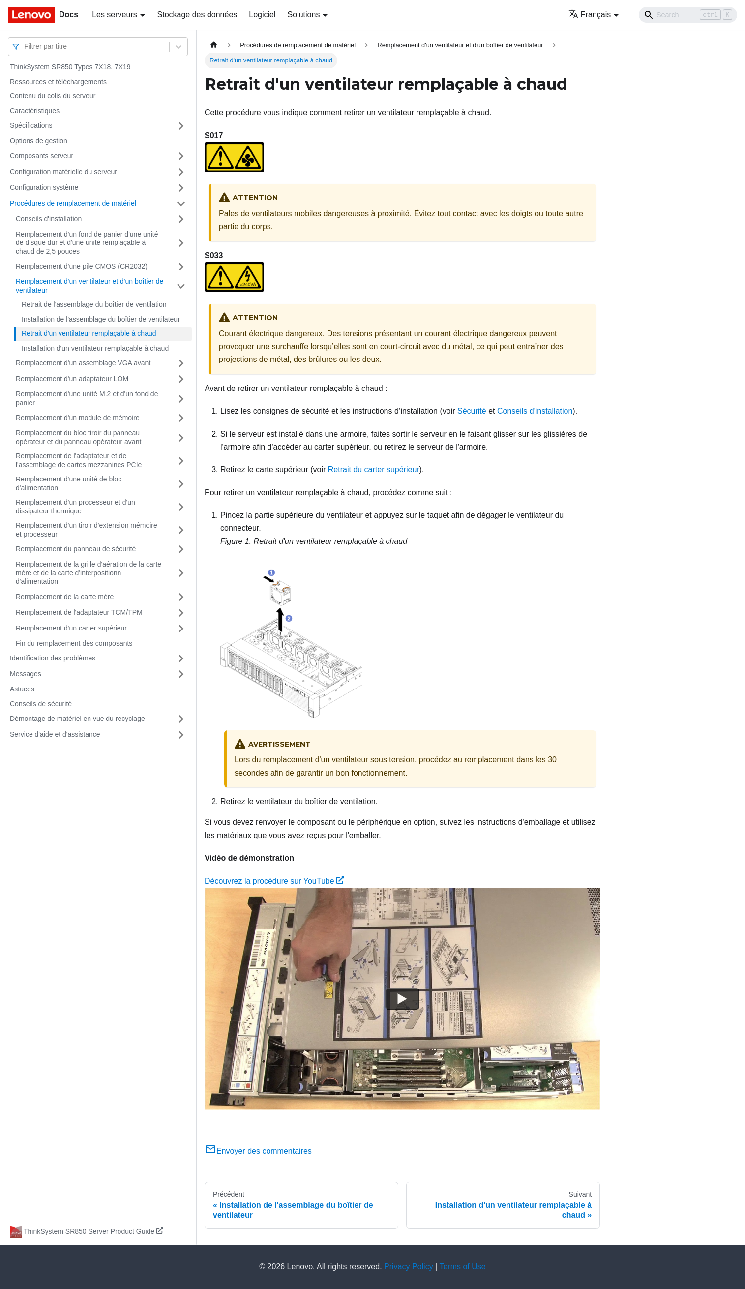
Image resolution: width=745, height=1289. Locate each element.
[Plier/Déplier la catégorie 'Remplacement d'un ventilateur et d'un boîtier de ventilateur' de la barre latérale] (181, 286)
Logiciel (262, 14)
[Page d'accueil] (214, 45)
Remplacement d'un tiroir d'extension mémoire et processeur (86, 529)
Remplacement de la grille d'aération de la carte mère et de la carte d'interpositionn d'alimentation (88, 572)
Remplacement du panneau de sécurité (76, 549)
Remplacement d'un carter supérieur (71, 628)
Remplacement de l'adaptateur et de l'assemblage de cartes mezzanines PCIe (79, 460)
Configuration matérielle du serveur (63, 172)
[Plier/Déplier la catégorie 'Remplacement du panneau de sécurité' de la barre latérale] (181, 549)
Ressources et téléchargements (58, 82)
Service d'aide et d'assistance (55, 734)
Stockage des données (197, 14)
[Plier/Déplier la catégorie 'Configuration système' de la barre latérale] (181, 188)
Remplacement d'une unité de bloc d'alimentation (68, 483)
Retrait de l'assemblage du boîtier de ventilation (94, 304)
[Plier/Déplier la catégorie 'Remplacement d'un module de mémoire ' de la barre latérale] (181, 418)
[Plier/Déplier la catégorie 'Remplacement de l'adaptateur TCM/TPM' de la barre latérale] (181, 613)
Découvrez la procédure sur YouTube (274, 881)
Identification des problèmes (52, 658)
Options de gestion (38, 141)
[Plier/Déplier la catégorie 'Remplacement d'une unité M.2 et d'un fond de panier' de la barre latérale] (181, 398)
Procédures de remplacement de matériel (73, 203)
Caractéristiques (35, 111)
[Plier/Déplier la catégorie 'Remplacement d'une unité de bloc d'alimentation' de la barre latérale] (181, 483)
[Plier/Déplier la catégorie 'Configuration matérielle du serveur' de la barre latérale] (181, 172)
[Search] (688, 15)
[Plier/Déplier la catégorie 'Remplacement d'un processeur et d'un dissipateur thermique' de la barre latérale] (181, 506)
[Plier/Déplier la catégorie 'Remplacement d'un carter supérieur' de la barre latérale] (181, 628)
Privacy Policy (408, 1266)
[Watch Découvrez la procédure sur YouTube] (402, 999)
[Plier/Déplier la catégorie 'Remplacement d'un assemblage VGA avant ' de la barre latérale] (181, 363)
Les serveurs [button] (114, 14)
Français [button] (589, 14)
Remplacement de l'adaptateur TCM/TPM (79, 612)
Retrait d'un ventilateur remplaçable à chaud (89, 333)
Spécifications (31, 125)
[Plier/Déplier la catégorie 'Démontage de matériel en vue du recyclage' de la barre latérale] (181, 719)
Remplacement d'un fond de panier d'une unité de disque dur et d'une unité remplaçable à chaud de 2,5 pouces (87, 242)
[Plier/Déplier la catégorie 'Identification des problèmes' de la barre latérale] (181, 658)
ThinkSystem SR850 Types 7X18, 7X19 (70, 67)
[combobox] (25, 46)
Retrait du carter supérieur (373, 469)
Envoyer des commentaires (258, 1151)
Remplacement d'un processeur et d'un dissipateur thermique (75, 506)
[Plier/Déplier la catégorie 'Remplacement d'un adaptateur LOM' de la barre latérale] (181, 379)
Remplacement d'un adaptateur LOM (72, 379)
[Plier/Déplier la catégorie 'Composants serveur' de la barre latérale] (181, 156)
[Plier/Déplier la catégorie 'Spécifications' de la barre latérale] (181, 126)
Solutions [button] (304, 14)
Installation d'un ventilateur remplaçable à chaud (95, 348)
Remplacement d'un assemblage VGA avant (83, 363)
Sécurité (471, 411)
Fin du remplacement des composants (74, 643)
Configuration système (44, 187)
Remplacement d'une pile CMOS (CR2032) (82, 266)
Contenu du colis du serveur (52, 96)
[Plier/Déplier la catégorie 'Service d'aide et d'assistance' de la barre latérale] (181, 735)
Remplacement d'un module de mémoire (78, 417)
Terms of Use (462, 1266)
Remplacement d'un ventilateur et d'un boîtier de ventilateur (89, 285)
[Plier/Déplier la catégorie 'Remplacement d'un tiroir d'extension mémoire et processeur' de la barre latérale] (181, 529)
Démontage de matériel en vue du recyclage (77, 718)
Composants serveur (41, 156)
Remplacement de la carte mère (65, 596)
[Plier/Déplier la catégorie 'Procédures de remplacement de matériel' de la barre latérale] (181, 203)
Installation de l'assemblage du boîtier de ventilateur (101, 319)
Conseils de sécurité (41, 704)
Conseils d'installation (49, 219)
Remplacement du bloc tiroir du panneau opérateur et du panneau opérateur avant (78, 437)
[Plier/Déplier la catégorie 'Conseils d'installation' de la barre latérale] (181, 219)
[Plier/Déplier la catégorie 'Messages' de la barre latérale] (181, 674)
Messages (25, 674)
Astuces (22, 689)
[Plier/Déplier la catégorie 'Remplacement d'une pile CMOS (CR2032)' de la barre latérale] (181, 266)
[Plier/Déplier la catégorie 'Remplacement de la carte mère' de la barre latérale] (181, 597)
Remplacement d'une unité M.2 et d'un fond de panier (87, 398)
